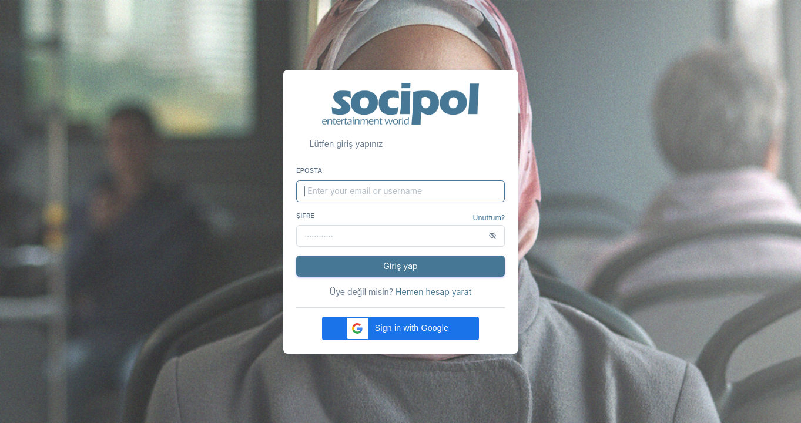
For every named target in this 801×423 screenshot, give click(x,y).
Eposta (309, 170)
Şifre (305, 216)
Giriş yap (400, 266)
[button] (400, 328)
